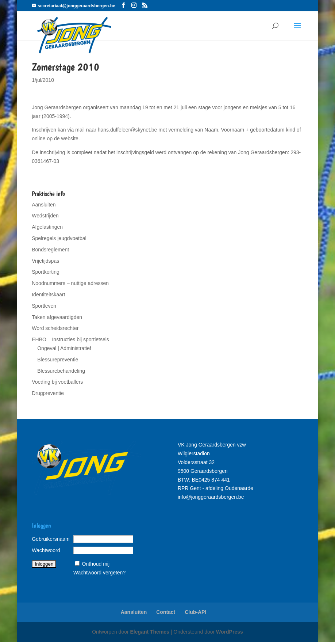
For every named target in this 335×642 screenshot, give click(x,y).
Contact (165, 612)
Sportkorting (45, 272)
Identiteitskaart (48, 294)
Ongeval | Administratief (64, 348)
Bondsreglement (50, 249)
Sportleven (44, 306)
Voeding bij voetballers (57, 382)
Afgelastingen (47, 227)
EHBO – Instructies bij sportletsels (70, 339)
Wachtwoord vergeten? (99, 572)
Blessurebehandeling (61, 371)
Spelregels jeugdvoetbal (59, 238)
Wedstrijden (45, 216)
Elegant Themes (149, 632)
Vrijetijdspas (45, 261)
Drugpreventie (48, 393)
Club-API (195, 612)
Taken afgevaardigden (57, 317)
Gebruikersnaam (51, 539)
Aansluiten (43, 205)
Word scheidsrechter (55, 328)
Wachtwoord (46, 550)
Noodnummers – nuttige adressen (70, 283)
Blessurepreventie (57, 359)
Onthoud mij (95, 564)
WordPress (229, 632)
